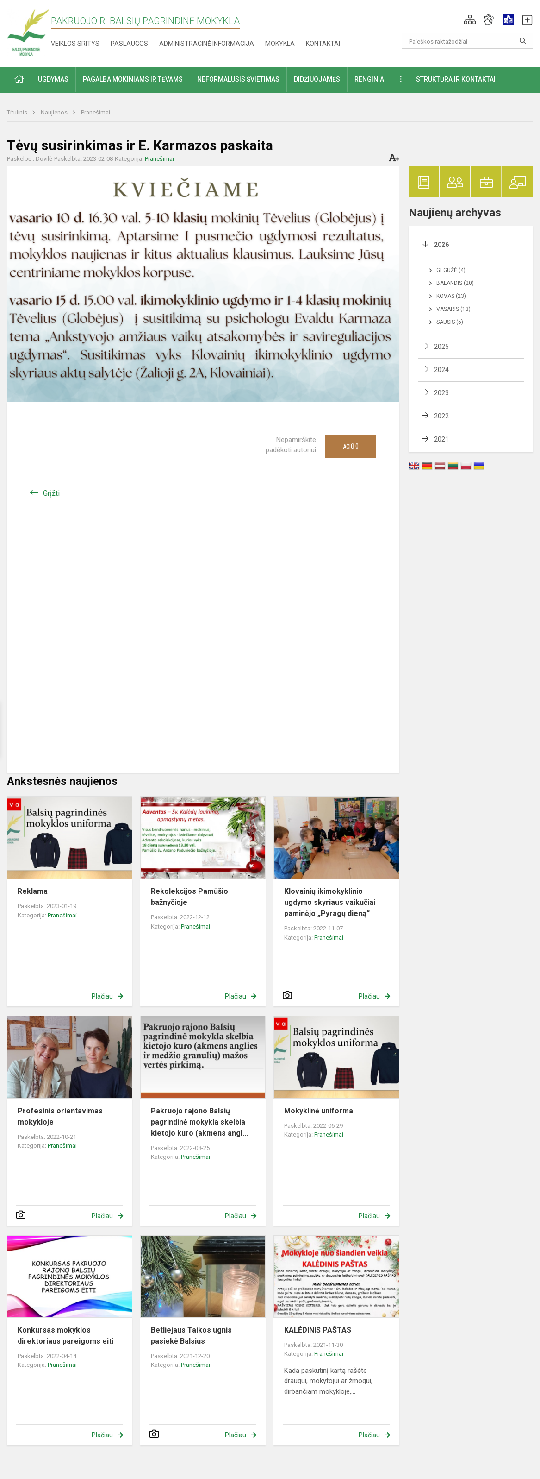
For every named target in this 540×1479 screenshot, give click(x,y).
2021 (441, 439)
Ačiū (351, 446)
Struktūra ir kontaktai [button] (456, 79)
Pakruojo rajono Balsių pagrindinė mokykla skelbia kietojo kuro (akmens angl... (199, 1122)
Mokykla (280, 43)
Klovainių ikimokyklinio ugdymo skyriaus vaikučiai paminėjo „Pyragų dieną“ (329, 902)
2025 (441, 346)
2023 (441, 393)
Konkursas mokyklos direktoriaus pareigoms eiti (65, 1336)
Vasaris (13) (453, 309)
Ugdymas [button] (53, 79)
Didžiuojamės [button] (317, 79)
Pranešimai (95, 112)
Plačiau (102, 996)
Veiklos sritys (75, 43)
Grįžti (51, 493)
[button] (470, 19)
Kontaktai (323, 43)
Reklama (33, 891)
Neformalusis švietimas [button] (238, 79)
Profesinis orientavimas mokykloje (60, 1116)
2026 (441, 244)
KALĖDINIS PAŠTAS (317, 1330)
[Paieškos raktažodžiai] (467, 41)
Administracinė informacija (206, 43)
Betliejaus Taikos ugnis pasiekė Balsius (191, 1336)
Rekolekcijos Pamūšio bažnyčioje (189, 897)
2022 (441, 416)
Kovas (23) (451, 296)
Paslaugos (129, 43)
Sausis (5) (449, 322)
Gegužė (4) (451, 270)
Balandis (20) (455, 283)
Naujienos (55, 112)
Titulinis (18, 112)
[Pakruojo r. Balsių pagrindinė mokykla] (28, 31)
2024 (441, 369)
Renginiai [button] (370, 79)
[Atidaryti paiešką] (523, 41)
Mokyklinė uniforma (318, 1110)
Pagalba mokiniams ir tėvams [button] (133, 79)
